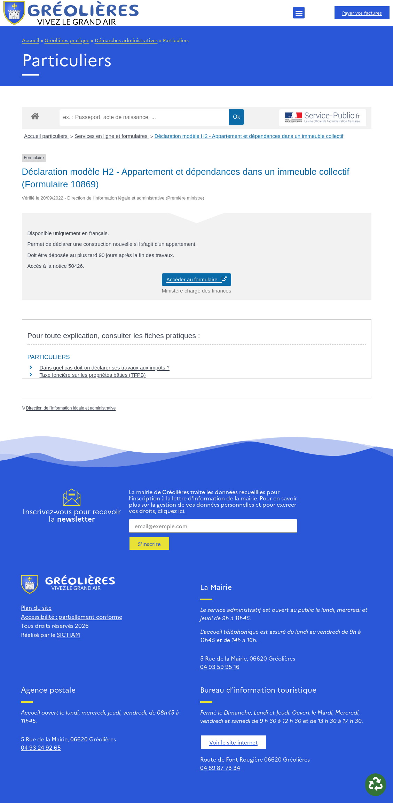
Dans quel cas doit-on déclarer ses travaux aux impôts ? (105, 368)
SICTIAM (68, 634)
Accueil (30, 40)
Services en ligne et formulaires (111, 136)
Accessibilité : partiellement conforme (71, 616)
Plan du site (36, 607)
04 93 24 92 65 (41, 747)
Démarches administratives (126, 40)
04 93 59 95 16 (219, 666)
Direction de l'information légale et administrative (71, 408)
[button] (299, 12)
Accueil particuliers (46, 136)
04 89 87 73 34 (220, 767)
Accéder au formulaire (196, 279)
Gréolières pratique (67, 40)
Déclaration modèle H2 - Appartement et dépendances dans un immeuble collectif (249, 136)
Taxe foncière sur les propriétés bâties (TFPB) (93, 375)
